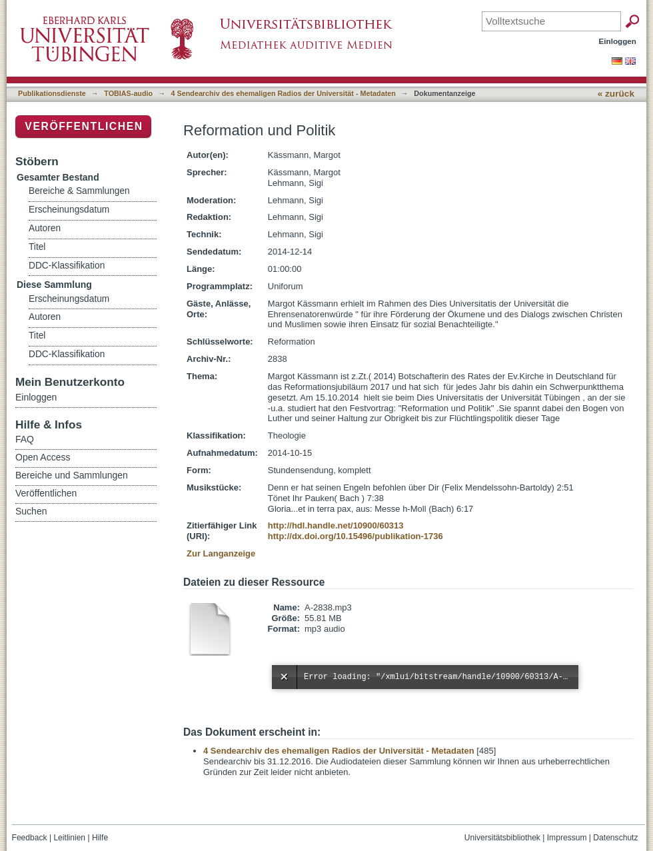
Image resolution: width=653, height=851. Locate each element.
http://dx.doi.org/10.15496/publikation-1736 (355, 536)
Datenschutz (615, 837)
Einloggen (618, 41)
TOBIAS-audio (128, 93)
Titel (37, 247)
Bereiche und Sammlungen (71, 475)
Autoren (45, 228)
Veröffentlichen (84, 126)
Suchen (31, 511)
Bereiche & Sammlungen (79, 191)
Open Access (43, 457)
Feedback (29, 837)
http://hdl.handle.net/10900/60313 (336, 525)
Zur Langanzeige (221, 553)
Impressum (567, 837)
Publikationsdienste (52, 93)
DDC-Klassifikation (67, 266)
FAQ (24, 439)
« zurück (616, 94)
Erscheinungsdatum (69, 210)
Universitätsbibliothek (502, 837)
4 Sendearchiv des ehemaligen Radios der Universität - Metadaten (283, 93)
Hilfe (100, 837)
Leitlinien (69, 837)
